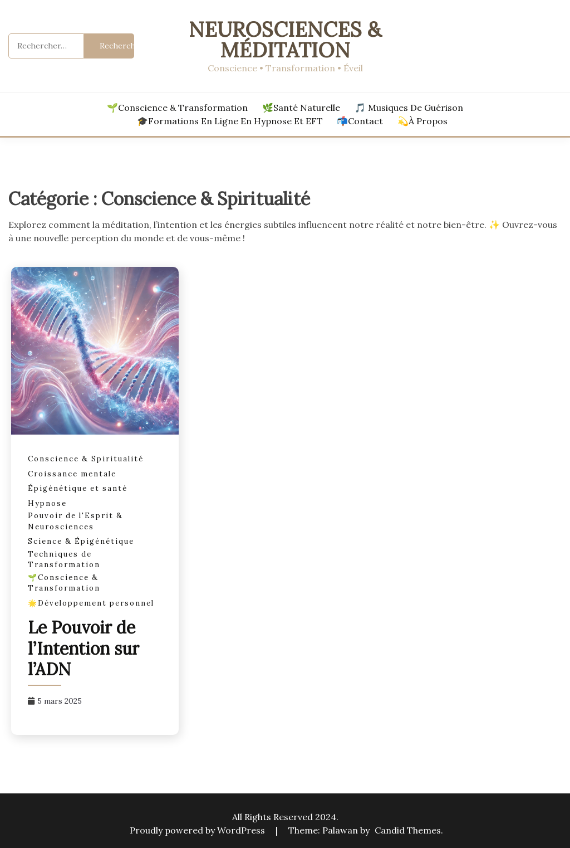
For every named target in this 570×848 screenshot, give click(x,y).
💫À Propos (422, 120)
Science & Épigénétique (81, 541)
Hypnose (47, 503)
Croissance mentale (72, 474)
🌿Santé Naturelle (301, 107)
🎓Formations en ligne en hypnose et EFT (230, 120)
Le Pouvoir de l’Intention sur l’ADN (83, 648)
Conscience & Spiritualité (86, 459)
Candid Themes (408, 830)
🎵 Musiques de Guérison (409, 107)
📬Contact (360, 120)
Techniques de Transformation (64, 559)
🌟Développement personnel (91, 603)
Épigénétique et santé (77, 488)
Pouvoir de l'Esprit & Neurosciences (75, 521)
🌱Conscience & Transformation (177, 107)
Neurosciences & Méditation (285, 39)
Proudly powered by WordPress (198, 830)
